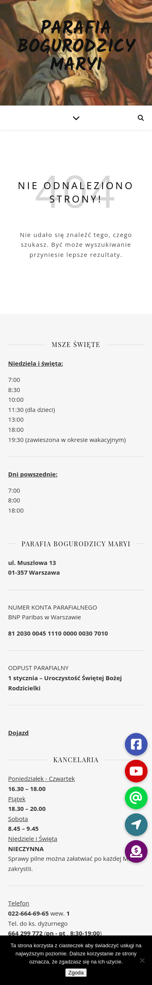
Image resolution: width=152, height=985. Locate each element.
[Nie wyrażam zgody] (142, 960)
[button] (136, 851)
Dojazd (18, 733)
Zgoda (76, 973)
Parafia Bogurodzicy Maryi (76, 47)
